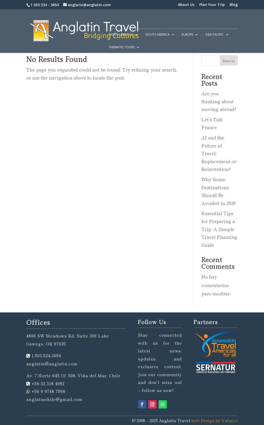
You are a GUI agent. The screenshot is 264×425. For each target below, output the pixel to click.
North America (121, 35)
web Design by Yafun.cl (214, 420)
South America (157, 35)
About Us (186, 5)
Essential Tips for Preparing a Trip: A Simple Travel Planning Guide (219, 229)
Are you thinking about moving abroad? (218, 101)
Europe (187, 35)
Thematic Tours (122, 47)
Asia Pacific (214, 35)
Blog (234, 5)
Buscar (229, 60)
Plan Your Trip (212, 5)
